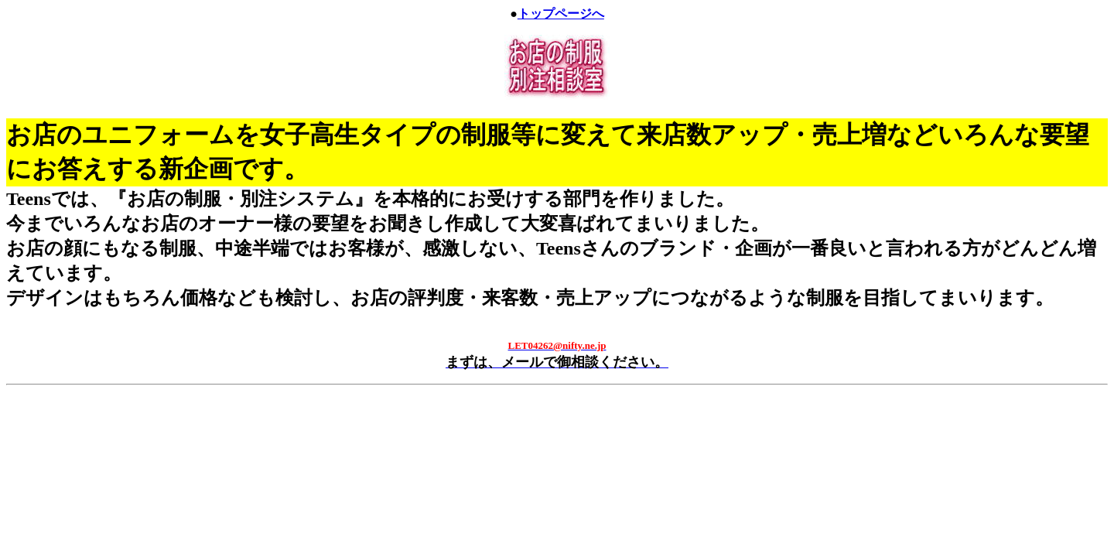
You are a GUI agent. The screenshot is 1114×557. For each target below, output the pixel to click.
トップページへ (561, 13)
